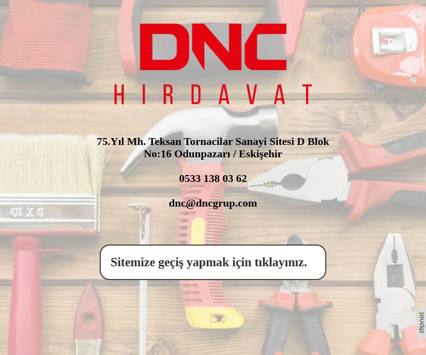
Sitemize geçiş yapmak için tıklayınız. (212, 262)
